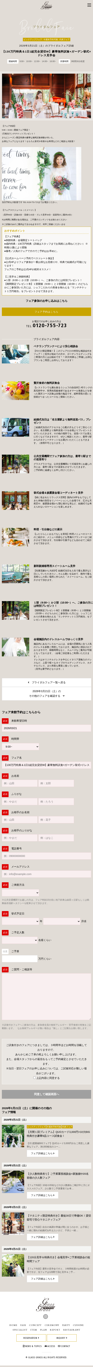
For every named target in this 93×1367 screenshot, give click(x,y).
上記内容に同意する (46, 1079)
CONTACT (64, 1347)
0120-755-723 (50, 327)
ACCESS (50, 1347)
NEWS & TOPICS (32, 1347)
